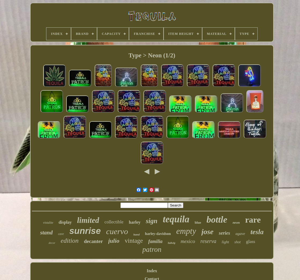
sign (151, 220)
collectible (114, 221)
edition (70, 240)
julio (114, 240)
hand (136, 234)
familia (155, 241)
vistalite (48, 222)
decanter (93, 241)
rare (253, 219)
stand (46, 232)
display (65, 222)
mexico (188, 241)
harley (135, 222)
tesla (257, 232)
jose (207, 231)
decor (52, 242)
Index (152, 270)
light (225, 242)
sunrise (85, 231)
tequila (176, 219)
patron (151, 249)
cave (61, 234)
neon (236, 222)
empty (186, 231)
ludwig (171, 242)
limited (88, 220)
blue (198, 222)
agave (240, 233)
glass (250, 241)
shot (237, 242)
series (224, 233)
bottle (216, 219)
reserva (208, 241)
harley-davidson (158, 234)
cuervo (117, 231)
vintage (134, 240)
